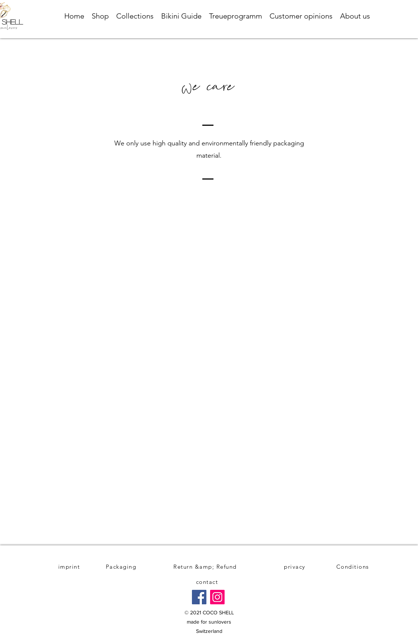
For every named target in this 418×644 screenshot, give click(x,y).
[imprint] (69, 567)
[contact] (207, 582)
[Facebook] (199, 597)
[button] (100, 16)
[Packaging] (121, 567)
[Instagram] (217, 597)
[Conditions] (353, 567)
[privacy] (295, 567)
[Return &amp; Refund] (205, 567)
